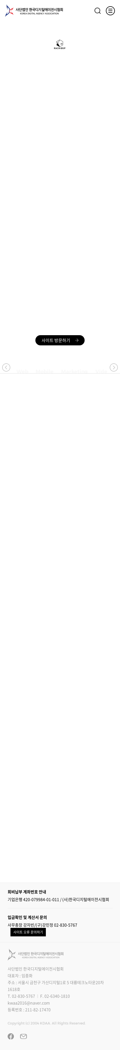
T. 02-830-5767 (21, 996)
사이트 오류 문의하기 (28, 932)
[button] (6, 367)
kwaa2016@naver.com (29, 1003)
